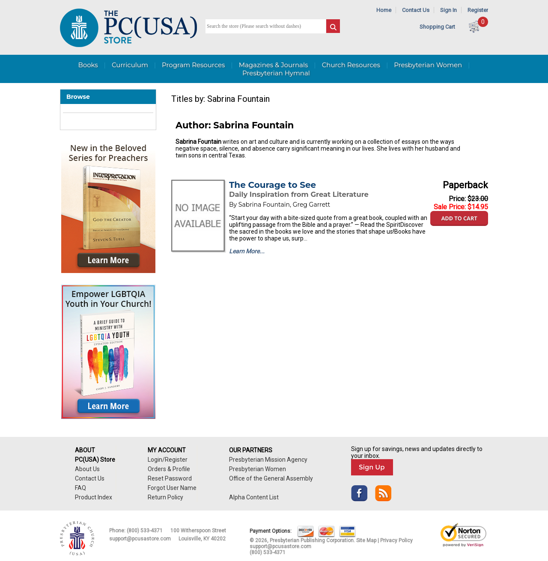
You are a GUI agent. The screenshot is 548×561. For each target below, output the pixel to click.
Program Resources (193, 65)
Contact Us (415, 10)
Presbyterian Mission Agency (268, 459)
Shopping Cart (437, 27)
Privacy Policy (396, 540)
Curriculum (130, 65)
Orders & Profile (169, 469)
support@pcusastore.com (140, 539)
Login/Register (168, 459)
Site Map (366, 540)
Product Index (93, 497)
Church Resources (351, 65)
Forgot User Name (172, 487)
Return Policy (165, 497)
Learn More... (247, 251)
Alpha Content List (254, 497)
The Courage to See (272, 185)
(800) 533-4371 (145, 531)
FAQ (80, 487)
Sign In (448, 10)
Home (383, 10)
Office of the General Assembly (271, 478)
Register (478, 10)
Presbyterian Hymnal (276, 73)
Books (88, 65)
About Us (87, 469)
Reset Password (170, 478)
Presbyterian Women (428, 65)
